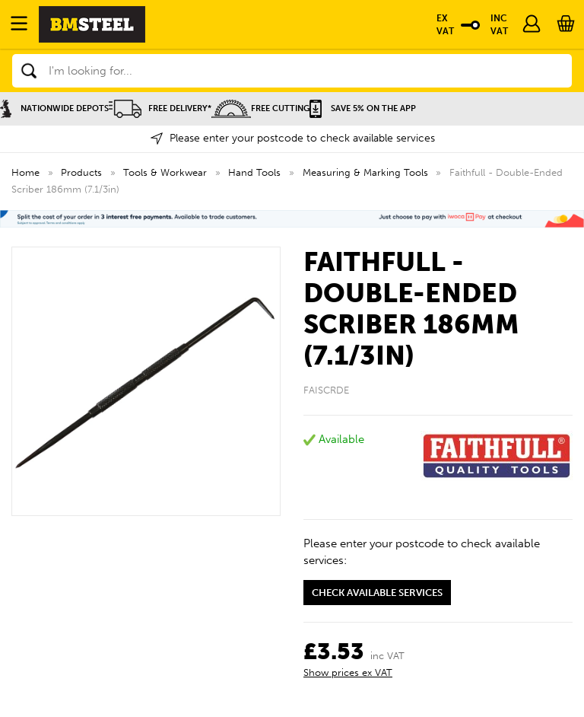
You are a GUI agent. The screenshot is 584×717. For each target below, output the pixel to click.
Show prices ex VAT (347, 672)
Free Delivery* (160, 108)
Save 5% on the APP (362, 108)
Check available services (377, 592)
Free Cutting (260, 108)
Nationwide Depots (54, 108)
